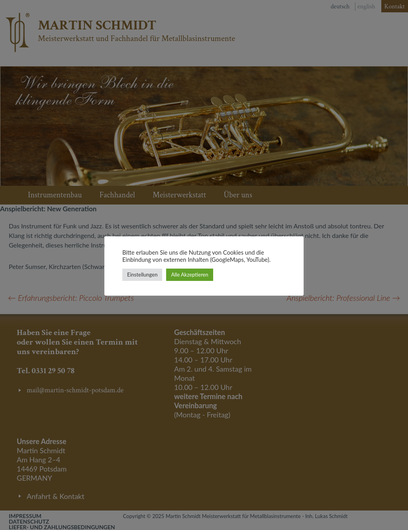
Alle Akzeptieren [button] (189, 274)
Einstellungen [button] (142, 274)
